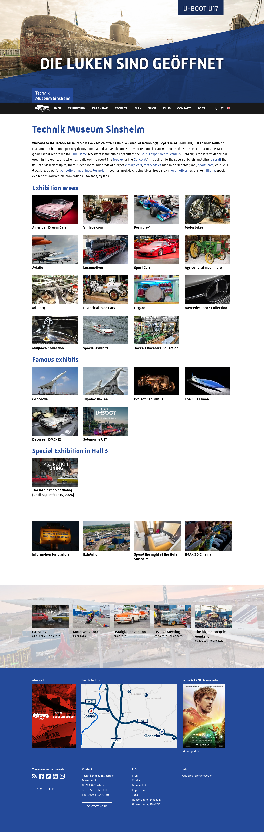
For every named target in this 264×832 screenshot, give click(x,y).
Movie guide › (191, 751)
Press (135, 775)
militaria (209, 170)
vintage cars (133, 165)
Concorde (140, 159)
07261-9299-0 (97, 790)
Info (57, 108)
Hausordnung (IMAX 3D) (146, 804)
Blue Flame (79, 154)
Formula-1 (100, 170)
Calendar (100, 108)
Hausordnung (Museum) (146, 799)
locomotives (179, 170)
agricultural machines (75, 170)
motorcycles (152, 165)
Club (167, 108)
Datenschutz (139, 785)
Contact (184, 108)
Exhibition (76, 108)
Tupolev (118, 159)
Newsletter (45, 789)
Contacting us (97, 806)
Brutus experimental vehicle (160, 154)
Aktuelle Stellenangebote (197, 775)
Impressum (138, 790)
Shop (152, 108)
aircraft (216, 159)
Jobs (201, 108)
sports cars (205, 165)
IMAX (138, 108)
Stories (121, 108)
